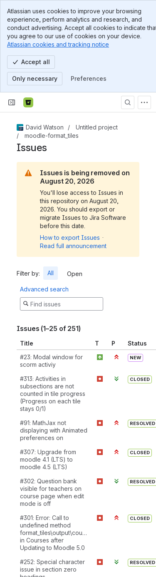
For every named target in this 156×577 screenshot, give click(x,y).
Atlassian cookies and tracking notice (58, 44)
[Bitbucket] (28, 102)
